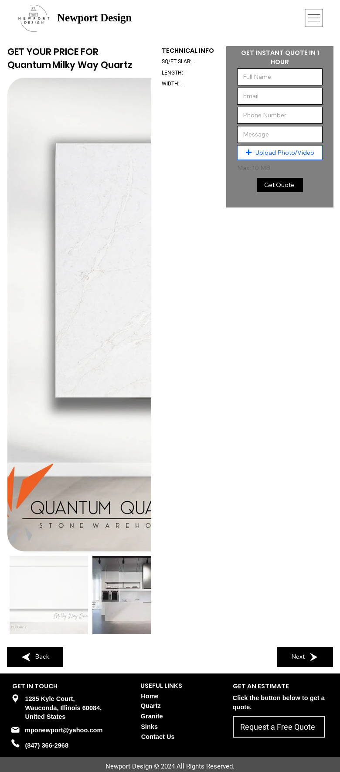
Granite (152, 716)
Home (149, 696)
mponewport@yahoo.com (63, 730)
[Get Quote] (280, 185)
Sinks (149, 726)
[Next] (305, 657)
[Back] (35, 657)
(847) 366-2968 (46, 745)
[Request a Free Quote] (279, 727)
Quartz (151, 705)
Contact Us (158, 736)
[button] (280, 152)
